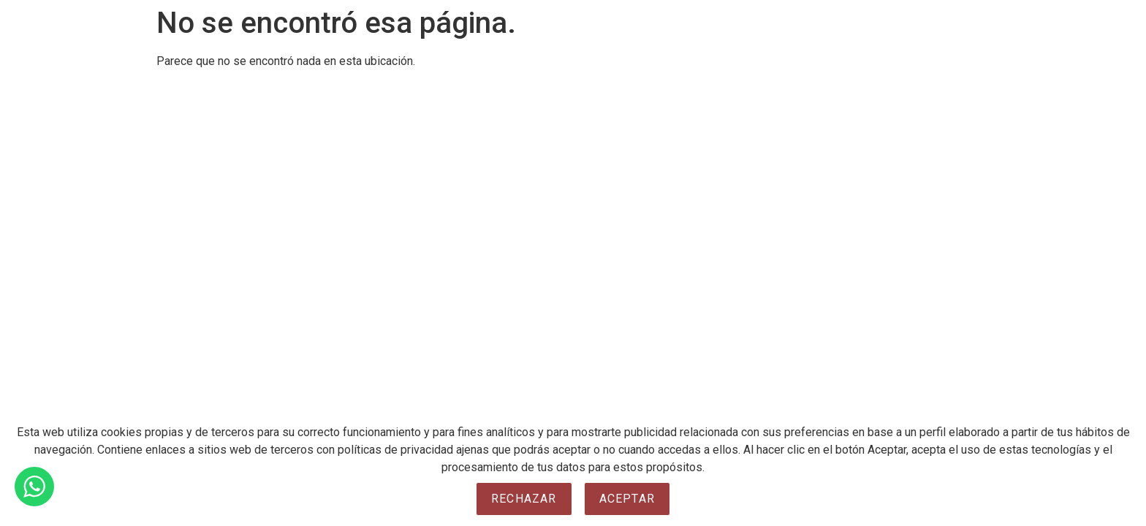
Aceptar (627, 499)
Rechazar (524, 499)
